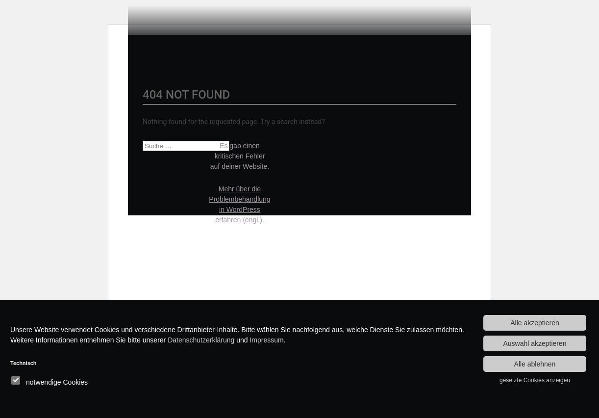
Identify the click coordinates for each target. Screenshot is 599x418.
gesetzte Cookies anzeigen (534, 380)
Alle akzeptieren (534, 323)
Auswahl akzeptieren (534, 343)
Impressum (266, 340)
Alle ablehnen (535, 364)
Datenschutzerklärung (201, 340)
